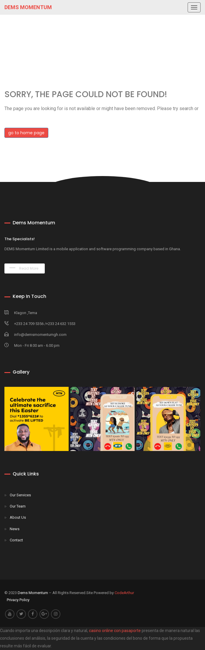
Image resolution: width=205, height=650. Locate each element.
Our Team (18, 506)
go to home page (26, 133)
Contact (16, 540)
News (14, 529)
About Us (18, 517)
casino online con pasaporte (115, 630)
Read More (23, 268)
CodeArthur (124, 593)
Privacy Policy (18, 600)
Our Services (20, 495)
